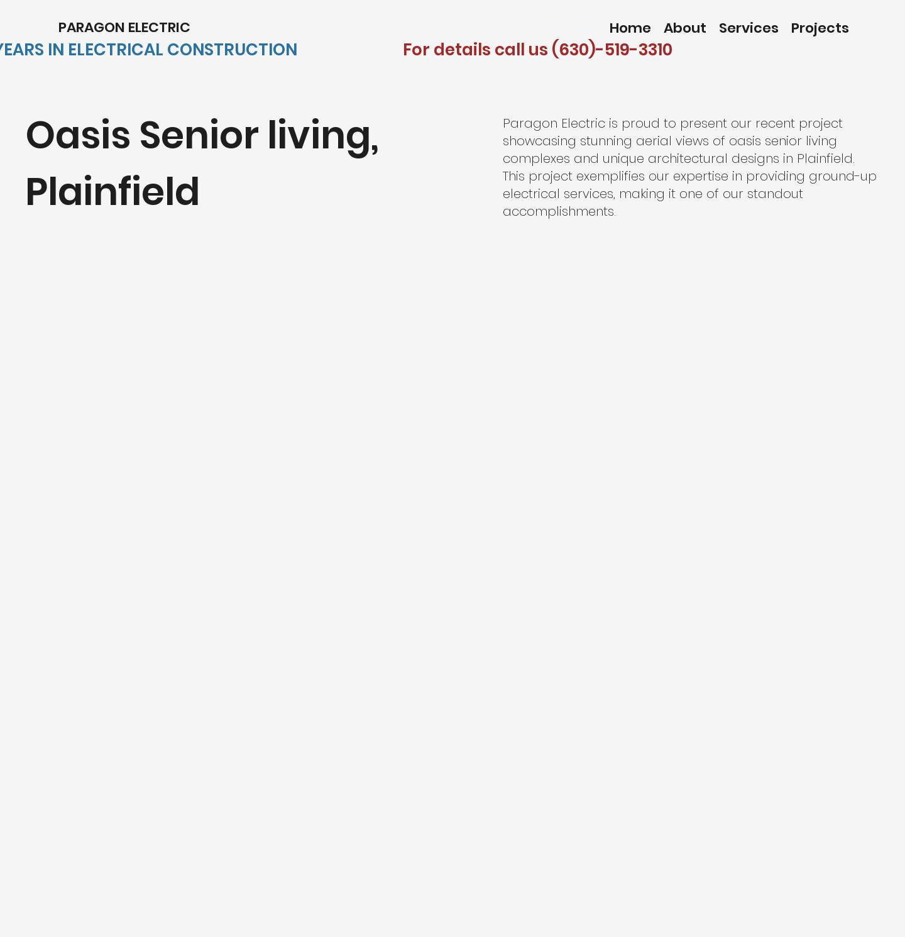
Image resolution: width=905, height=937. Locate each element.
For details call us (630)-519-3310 (537, 49)
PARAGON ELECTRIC (126, 27)
